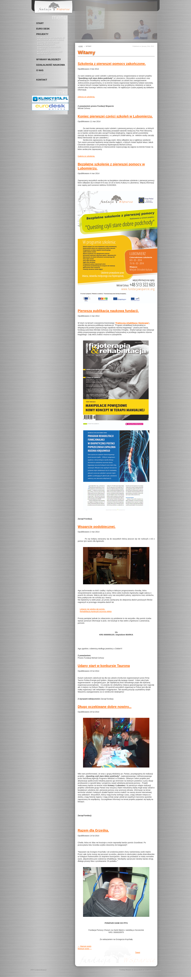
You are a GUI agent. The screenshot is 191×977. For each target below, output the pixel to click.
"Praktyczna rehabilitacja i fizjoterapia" (132, 323)
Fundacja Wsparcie (40, 970)
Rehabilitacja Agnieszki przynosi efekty (96, 611)
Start (40, 23)
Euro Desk (43, 28)
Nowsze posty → (85, 949)
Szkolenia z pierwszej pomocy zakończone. (112, 63)
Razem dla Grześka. (93, 830)
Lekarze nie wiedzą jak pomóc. (92, 609)
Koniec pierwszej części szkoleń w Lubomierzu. (115, 116)
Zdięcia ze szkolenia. (86, 97)
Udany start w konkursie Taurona (104, 666)
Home (80, 46)
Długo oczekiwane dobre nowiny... (104, 707)
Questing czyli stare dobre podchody (48, 43)
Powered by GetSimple (153, 970)
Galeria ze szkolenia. (86, 156)
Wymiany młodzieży (48, 59)
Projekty (42, 34)
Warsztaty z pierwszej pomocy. (49, 48)
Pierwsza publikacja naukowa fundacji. (108, 311)
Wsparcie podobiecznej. (97, 526)
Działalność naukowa (50, 65)
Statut (40, 74)
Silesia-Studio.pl (139, 970)
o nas (39, 70)
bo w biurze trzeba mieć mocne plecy (49, 53)
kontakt (41, 79)
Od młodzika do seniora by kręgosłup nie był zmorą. (51, 39)
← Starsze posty (84, 946)
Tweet (137, 952)
